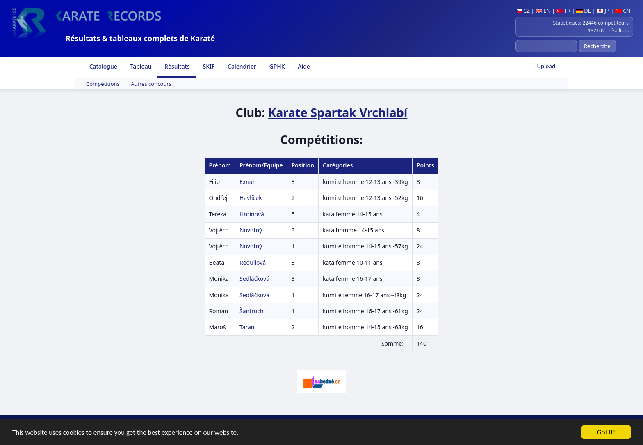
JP (603, 10)
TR (563, 10)
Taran (247, 327)
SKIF (208, 66)
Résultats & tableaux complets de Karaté (140, 38)
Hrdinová (251, 214)
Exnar (247, 182)
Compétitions (103, 83)
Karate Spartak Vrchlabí (337, 112)
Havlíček (250, 198)
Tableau (140, 66)
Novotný (250, 230)
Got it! (606, 432)
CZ (522, 10)
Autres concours (151, 83)
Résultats (176, 66)
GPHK (276, 66)
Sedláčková (254, 278)
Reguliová (252, 262)
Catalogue (102, 66)
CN (622, 10)
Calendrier (241, 66)
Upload (546, 66)
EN (543, 10)
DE (583, 10)
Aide (303, 66)
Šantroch (251, 311)
